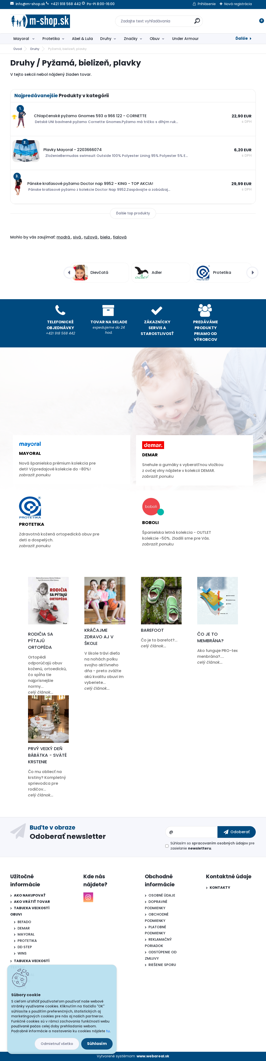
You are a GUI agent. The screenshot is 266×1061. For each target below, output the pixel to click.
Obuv (155, 38)
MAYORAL (26, 934)
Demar (150, 455)
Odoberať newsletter (68, 836)
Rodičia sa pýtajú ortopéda (40, 640)
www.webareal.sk (153, 1056)
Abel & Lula (82, 38)
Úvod (17, 49)
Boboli (150, 522)
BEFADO (24, 921)
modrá (64, 237)
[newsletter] (237, 832)
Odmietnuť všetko (57, 1043)
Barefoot (152, 630)
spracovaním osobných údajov (220, 843)
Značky (131, 38)
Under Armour (185, 38)
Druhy (105, 38)
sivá (77, 237)
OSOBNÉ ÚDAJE (161, 895)
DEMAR (24, 928)
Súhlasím (97, 1043)
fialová (120, 237)
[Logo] (40, 21)
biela (105, 237)
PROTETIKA (27, 940)
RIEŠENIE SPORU (162, 964)
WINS (22, 953)
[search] (197, 23)
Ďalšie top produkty (133, 213)
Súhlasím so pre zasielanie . (212, 846)
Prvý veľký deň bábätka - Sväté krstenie (47, 755)
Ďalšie (242, 38)
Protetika (51, 38)
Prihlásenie (207, 3)
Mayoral (21, 38)
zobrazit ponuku (34, 475)
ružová (91, 237)
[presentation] (69, 273)
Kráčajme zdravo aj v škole (98, 636)
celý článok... (40, 692)
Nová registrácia (238, 3)
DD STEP (25, 947)
